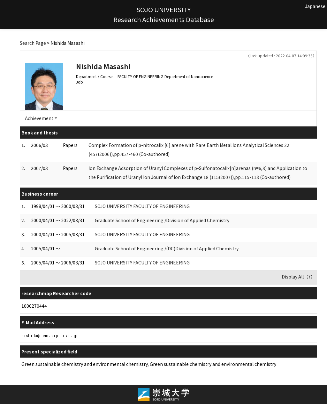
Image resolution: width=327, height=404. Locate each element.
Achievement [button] (39, 118)
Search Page (33, 43)
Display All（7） (298, 276)
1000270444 (34, 306)
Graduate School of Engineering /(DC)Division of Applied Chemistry (167, 248)
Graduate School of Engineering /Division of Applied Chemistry (162, 220)
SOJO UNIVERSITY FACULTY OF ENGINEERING (142, 206)
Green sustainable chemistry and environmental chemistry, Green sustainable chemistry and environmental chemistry (148, 364)
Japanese (315, 6)
